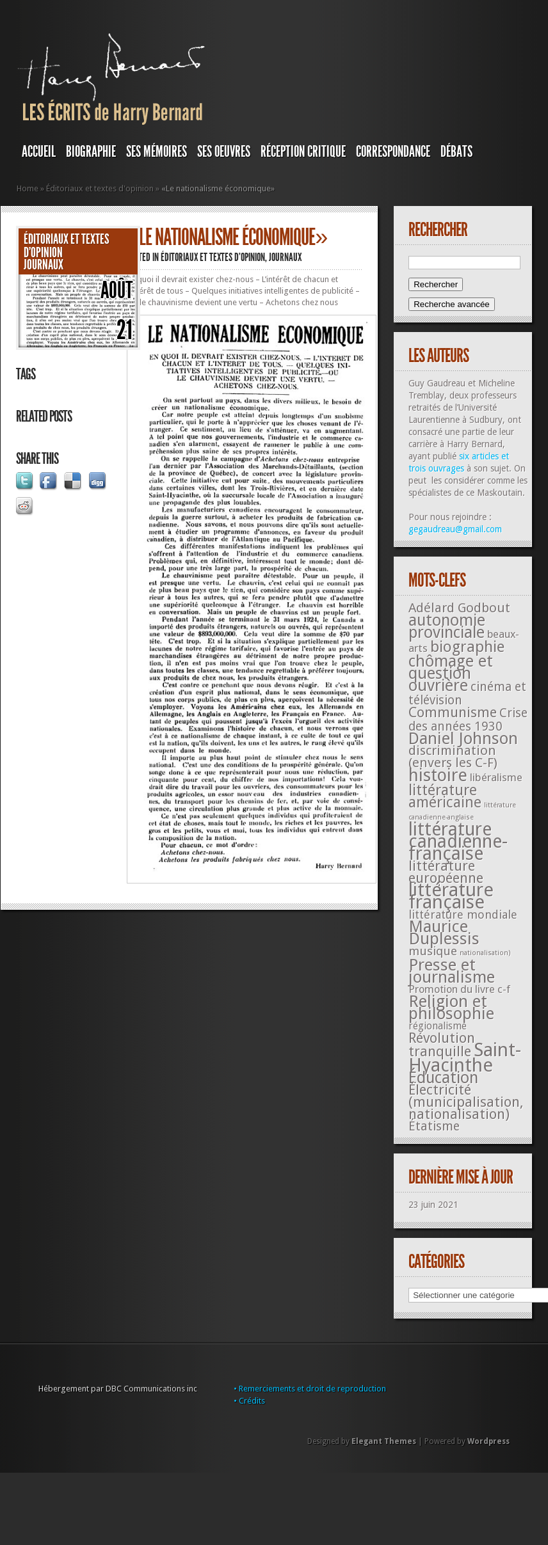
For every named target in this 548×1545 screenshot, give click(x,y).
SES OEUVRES (223, 152)
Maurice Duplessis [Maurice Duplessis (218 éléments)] (444, 932)
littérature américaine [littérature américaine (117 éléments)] (444, 796)
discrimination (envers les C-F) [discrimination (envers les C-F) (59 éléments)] (452, 756)
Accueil (39, 152)
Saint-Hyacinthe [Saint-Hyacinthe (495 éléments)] (464, 1057)
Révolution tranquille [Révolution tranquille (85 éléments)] (441, 1044)
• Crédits (249, 1401)
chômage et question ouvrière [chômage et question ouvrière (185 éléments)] (450, 673)
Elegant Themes (383, 1441)
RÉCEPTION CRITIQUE (303, 152)
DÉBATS (456, 152)
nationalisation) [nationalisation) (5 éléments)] (485, 953)
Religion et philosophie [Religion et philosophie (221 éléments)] (451, 1007)
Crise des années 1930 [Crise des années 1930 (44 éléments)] (468, 720)
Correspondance (393, 152)
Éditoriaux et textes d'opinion (100, 188)
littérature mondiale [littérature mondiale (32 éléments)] (462, 914)
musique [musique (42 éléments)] (432, 951)
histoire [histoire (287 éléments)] (437, 775)
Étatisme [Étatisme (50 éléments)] (434, 1126)
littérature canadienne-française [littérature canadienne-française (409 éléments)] (458, 841)
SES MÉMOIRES (156, 152)
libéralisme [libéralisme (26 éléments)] (496, 777)
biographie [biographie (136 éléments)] (467, 647)
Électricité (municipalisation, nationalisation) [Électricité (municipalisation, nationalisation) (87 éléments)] (465, 1102)
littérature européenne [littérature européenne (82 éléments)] (445, 872)
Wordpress (488, 1441)
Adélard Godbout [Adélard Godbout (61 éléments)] (459, 607)
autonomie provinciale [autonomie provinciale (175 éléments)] (446, 626)
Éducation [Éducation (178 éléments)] (443, 1077)
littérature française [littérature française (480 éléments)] (451, 896)
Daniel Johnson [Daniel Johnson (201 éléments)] (463, 738)
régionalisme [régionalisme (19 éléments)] (437, 1026)
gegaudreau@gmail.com (455, 529)
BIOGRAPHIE (91, 152)
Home (27, 188)
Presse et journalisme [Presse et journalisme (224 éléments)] (451, 970)
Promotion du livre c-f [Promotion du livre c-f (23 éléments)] (459, 989)
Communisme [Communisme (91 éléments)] (452, 712)
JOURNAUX (43, 265)
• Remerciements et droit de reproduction (310, 1388)
